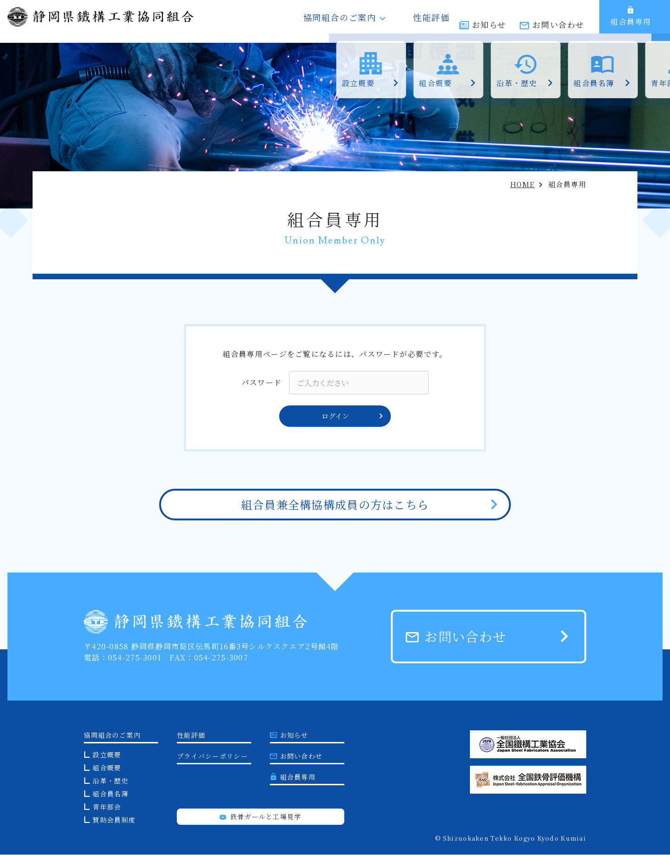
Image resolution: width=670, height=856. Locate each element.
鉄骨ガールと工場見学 (260, 817)
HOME (522, 184)
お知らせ (489, 22)
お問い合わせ (558, 22)
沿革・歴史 (110, 782)
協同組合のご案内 (354, 21)
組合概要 (107, 769)
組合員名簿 (110, 795)
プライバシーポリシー (212, 757)
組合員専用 (630, 21)
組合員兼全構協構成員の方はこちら (335, 506)
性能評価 (427, 21)
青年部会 (107, 808)
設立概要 (107, 756)
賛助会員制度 (114, 821)
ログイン (352, 416)
